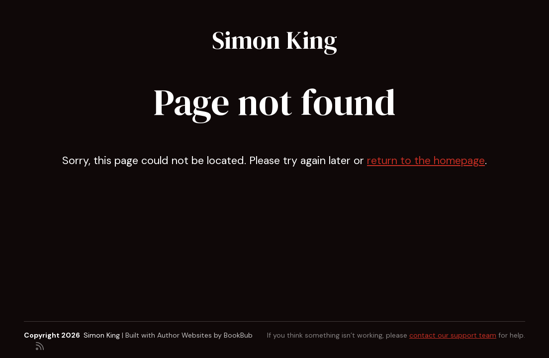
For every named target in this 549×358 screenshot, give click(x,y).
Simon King (274, 40)
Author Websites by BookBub (205, 335)
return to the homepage (426, 161)
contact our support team (452, 335)
